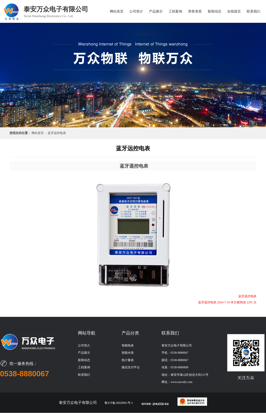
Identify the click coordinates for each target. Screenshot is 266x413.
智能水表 (128, 352)
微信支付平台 (131, 367)
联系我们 (253, 11)
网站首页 (117, 11)
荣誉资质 (195, 11)
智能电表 (128, 345)
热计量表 (128, 360)
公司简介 (136, 11)
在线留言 (234, 11)
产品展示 (156, 11)
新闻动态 (214, 11)
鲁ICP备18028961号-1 (118, 402)
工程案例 (175, 11)
